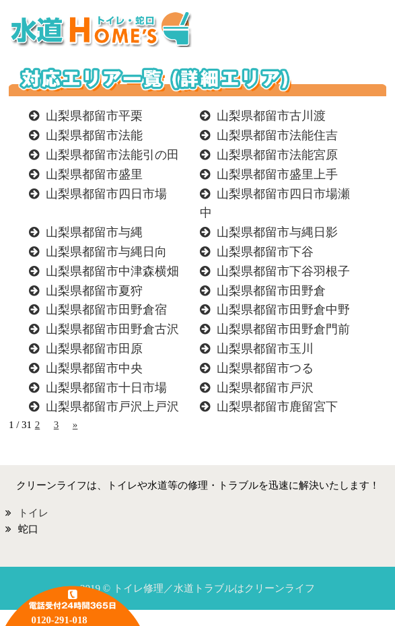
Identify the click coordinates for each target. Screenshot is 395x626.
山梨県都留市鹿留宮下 (277, 406)
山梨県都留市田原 (94, 348)
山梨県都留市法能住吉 (277, 135)
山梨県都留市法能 (94, 135)
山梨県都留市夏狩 (94, 291)
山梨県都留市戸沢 (265, 387)
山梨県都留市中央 (94, 368)
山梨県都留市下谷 (265, 251)
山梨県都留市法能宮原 (277, 155)
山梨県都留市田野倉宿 (106, 309)
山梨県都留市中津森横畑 (112, 271)
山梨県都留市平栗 (94, 116)
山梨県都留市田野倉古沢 (112, 329)
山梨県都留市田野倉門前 (283, 329)
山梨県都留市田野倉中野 (283, 309)
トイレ (33, 513)
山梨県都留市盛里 (94, 174)
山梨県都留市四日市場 (106, 194)
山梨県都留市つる (265, 368)
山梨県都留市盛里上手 (277, 174)
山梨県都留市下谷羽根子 (283, 271)
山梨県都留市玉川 (265, 348)
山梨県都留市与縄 (94, 232)
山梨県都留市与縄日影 (277, 232)
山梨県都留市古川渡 (271, 116)
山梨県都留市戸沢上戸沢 (112, 406)
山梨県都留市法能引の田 (112, 155)
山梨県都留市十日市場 (106, 387)
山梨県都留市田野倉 (271, 291)
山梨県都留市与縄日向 (106, 251)
